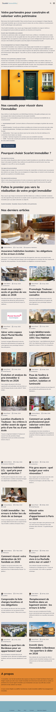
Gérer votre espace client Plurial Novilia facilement (12, 335)
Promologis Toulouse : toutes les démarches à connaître (41, 292)
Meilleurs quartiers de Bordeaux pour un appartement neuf (13, 648)
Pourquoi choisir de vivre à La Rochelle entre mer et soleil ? (40, 559)
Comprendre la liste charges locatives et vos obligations (12, 602)
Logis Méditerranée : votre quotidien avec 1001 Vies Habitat (40, 335)
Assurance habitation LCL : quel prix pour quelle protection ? (13, 470)
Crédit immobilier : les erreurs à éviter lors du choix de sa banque (13, 513)
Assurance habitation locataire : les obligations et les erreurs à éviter (26, 252)
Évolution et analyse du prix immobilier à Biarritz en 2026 (14, 377)
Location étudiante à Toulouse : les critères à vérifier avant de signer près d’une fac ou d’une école (14, 424)
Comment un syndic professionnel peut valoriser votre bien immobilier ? (40, 423)
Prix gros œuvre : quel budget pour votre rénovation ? (41, 470)
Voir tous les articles (8, 146)
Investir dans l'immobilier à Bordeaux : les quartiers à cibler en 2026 (42, 649)
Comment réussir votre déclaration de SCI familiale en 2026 (13, 559)
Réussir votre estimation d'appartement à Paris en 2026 (41, 514)
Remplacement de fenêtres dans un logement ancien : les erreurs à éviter (40, 603)
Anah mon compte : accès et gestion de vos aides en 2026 (13, 292)
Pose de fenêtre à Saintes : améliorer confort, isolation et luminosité (40, 379)
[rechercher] (50, 3)
